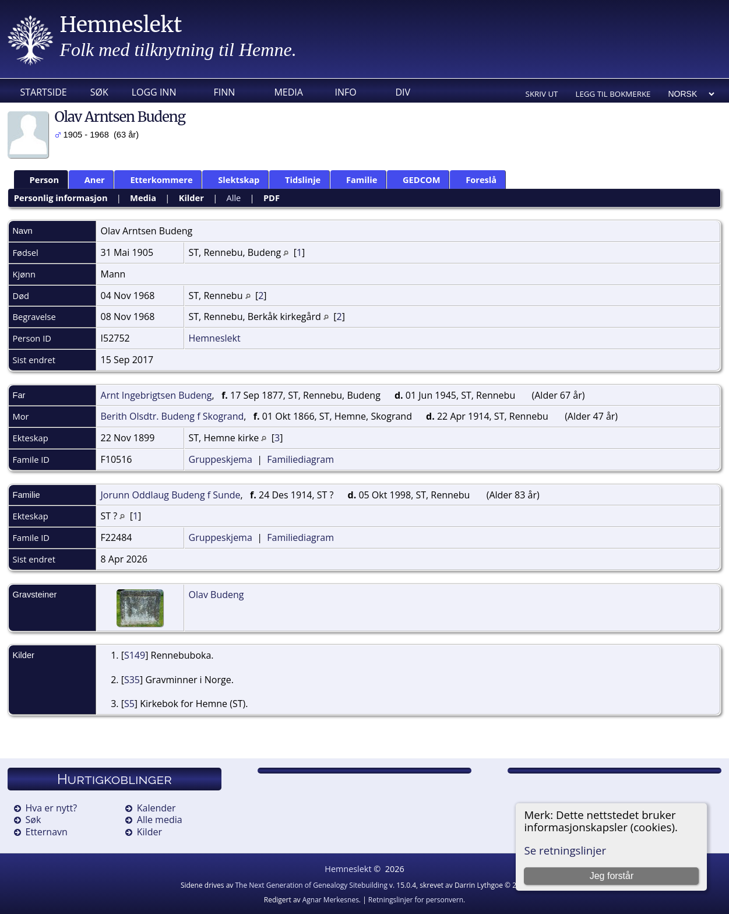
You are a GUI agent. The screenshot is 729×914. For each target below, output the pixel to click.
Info (345, 92)
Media (288, 92)
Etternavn (47, 831)
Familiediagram (300, 459)
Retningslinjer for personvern (415, 900)
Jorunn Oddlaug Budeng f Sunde (171, 494)
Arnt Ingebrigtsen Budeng (156, 395)
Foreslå (475, 179)
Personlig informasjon (61, 197)
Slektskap (233, 179)
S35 (132, 679)
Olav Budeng (216, 594)
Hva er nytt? (52, 807)
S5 (129, 703)
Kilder (191, 197)
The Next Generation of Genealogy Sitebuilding (311, 885)
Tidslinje (297, 179)
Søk (99, 92)
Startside (43, 92)
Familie (356, 179)
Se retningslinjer (565, 850)
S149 (134, 655)
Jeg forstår (612, 876)
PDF (271, 197)
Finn (224, 92)
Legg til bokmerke (612, 94)
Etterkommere (155, 179)
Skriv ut (542, 94)
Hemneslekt (121, 25)
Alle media (159, 819)
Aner (89, 179)
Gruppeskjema (220, 459)
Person (39, 179)
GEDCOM (416, 179)
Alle (233, 197)
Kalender (156, 807)
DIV (402, 92)
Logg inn (154, 92)
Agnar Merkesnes (330, 900)
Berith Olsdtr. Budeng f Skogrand (172, 416)
